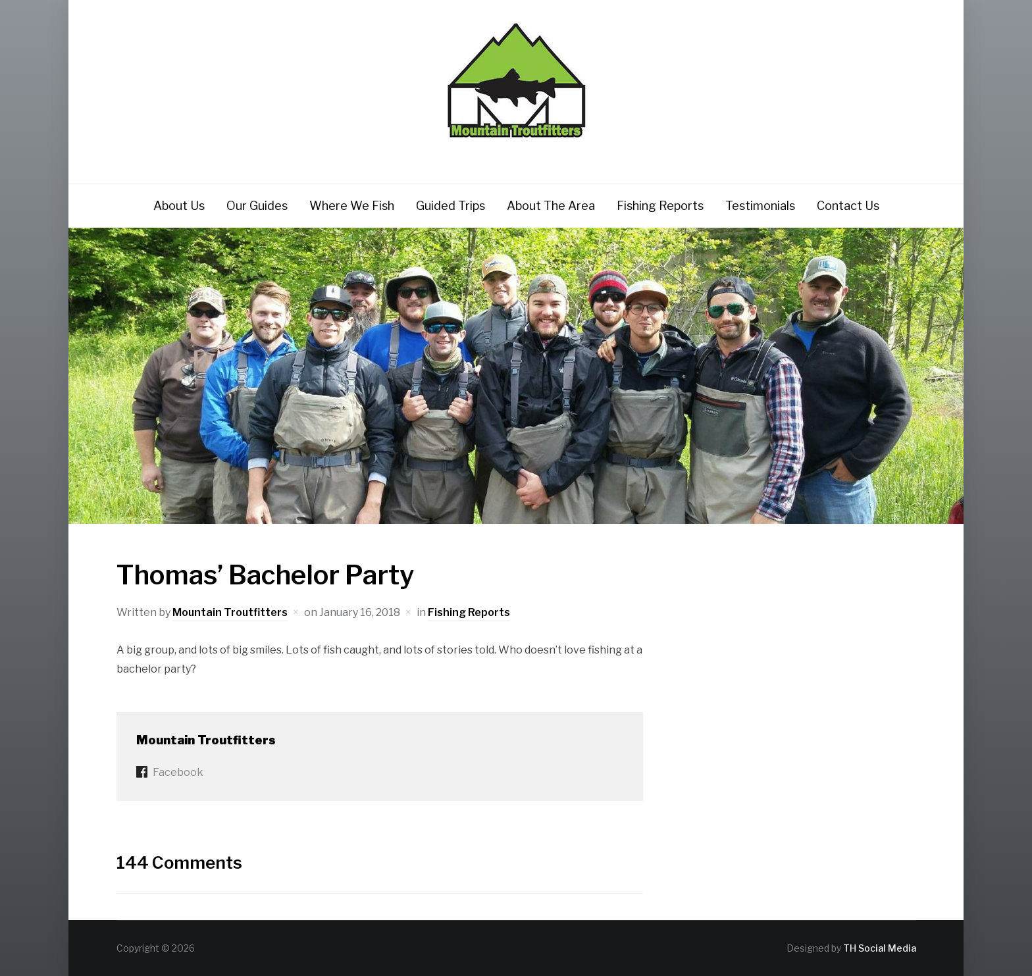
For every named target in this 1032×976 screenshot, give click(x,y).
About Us (179, 206)
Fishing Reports (660, 206)
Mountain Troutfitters (230, 612)
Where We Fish (351, 206)
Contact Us (848, 206)
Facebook (178, 772)
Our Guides (257, 206)
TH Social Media (879, 948)
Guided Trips (450, 206)
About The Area (551, 206)
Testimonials (760, 206)
